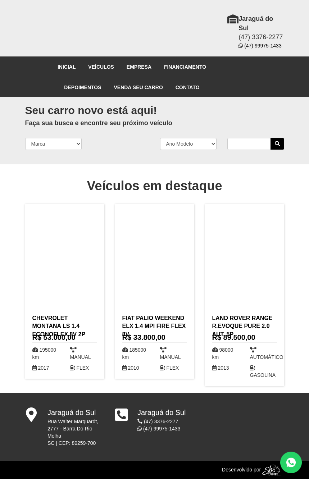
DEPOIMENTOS (82, 87)
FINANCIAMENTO (185, 67)
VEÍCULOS (101, 67)
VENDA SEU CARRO (138, 87)
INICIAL (67, 67)
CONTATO (188, 87)
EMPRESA (139, 67)
